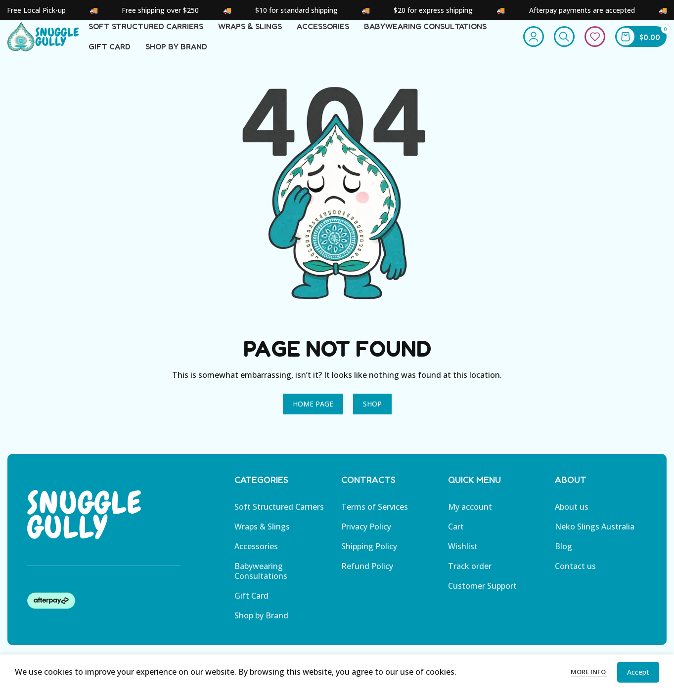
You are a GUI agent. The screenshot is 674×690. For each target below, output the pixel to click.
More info (589, 671)
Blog (563, 556)
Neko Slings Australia (594, 536)
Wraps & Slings (262, 536)
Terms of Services (374, 517)
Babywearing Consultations (260, 581)
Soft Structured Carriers (279, 517)
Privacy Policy (366, 536)
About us (571, 517)
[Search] (564, 42)
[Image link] (84, 524)
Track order (470, 576)
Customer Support (482, 596)
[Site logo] (55, 41)
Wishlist (463, 556)
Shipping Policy (369, 556)
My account (470, 517)
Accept (638, 672)
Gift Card (251, 606)
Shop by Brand (261, 625)
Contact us (575, 576)
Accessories (256, 556)
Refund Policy (367, 576)
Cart (456, 536)
